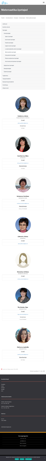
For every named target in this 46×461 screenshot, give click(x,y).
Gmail (2, 386)
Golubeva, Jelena (23, 116)
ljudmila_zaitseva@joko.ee (23, 354)
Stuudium (3, 384)
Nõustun (16, 459)
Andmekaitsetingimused (6, 427)
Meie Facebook (23, 443)
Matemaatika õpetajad (10, 52)
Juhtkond (5, 24)
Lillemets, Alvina (23, 236)
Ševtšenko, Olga (23, 307)
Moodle (2, 389)
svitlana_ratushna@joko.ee (22, 279)
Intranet (3, 387)
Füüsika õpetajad (9, 42)
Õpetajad (5, 30)
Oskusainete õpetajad (10, 55)
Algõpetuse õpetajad (9, 65)
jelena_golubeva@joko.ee (23, 123)
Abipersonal (5, 88)
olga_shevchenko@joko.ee (22, 314)
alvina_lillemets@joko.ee (23, 243)
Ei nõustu (22, 459)
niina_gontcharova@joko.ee (22, 163)
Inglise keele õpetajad (10, 45)
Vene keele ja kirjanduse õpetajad (13, 61)
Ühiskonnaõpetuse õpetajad (12, 58)
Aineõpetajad (7, 33)
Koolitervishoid (6, 27)
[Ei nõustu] (44, 458)
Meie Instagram (23, 445)
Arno (2, 391)
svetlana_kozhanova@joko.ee (23, 203)
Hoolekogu (5, 85)
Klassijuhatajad (7, 68)
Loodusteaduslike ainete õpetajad (13, 49)
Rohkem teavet (28, 459)
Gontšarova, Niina (22, 156)
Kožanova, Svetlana (23, 196)
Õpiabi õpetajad (7, 71)
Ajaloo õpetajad (9, 36)
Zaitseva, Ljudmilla (23, 347)
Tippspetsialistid (6, 78)
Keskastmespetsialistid (8, 81)
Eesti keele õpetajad (10, 39)
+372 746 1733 (23, 438)
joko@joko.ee (23, 441)
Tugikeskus (5, 75)
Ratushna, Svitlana (23, 272)
